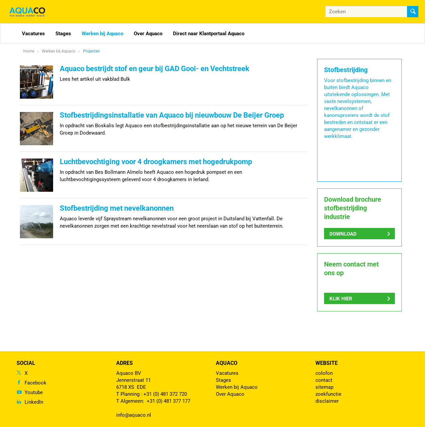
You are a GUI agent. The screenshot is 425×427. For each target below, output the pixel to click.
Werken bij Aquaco (102, 34)
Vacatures (33, 34)
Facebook (35, 383)
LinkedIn (34, 402)
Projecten (91, 51)
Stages (63, 34)
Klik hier (340, 299)
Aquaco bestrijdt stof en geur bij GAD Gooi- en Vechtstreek (154, 68)
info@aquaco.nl (133, 415)
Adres (124, 363)
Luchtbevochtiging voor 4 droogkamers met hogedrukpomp (156, 162)
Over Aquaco (148, 34)
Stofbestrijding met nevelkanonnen (117, 208)
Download (343, 234)
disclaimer (327, 401)
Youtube (34, 392)
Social (26, 363)
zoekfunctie (328, 394)
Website (326, 363)
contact (323, 380)
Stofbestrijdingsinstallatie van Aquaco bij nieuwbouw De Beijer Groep (172, 115)
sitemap (324, 387)
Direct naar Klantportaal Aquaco (208, 34)
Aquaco (226, 363)
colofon (324, 373)
